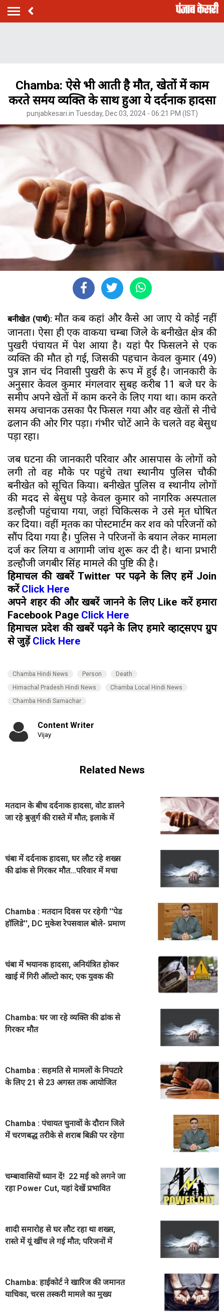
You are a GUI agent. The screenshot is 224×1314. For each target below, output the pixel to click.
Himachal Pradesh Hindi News (54, 687)
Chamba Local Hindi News (146, 687)
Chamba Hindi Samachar (47, 700)
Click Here (45, 589)
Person (92, 673)
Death (124, 673)
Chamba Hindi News (40, 673)
